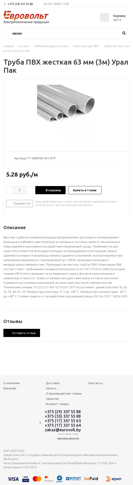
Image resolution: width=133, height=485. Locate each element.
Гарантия (52, 398)
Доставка (53, 383)
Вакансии (9, 388)
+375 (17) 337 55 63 (63, 420)
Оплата (51, 388)
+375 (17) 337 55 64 (63, 425)
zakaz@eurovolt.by (63, 429)
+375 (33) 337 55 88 (63, 416)
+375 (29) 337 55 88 (20, 3)
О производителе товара (64, 393)
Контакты (95, 383)
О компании (11, 383)
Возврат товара (57, 403)
